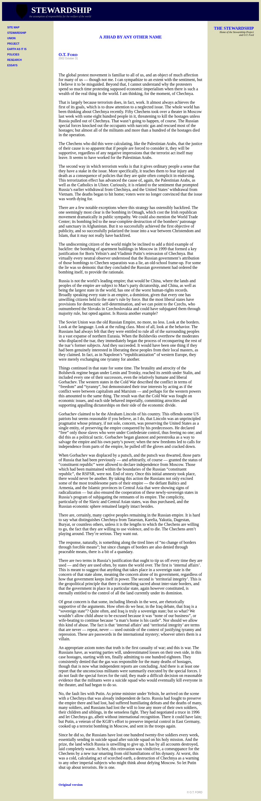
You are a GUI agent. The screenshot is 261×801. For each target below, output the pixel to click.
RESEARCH (14, 60)
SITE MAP (13, 27)
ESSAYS (12, 65)
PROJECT (13, 43)
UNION (11, 38)
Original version (71, 785)
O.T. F (68, 54)
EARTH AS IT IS (17, 49)
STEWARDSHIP (16, 32)
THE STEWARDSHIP (234, 28)
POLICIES (13, 54)
